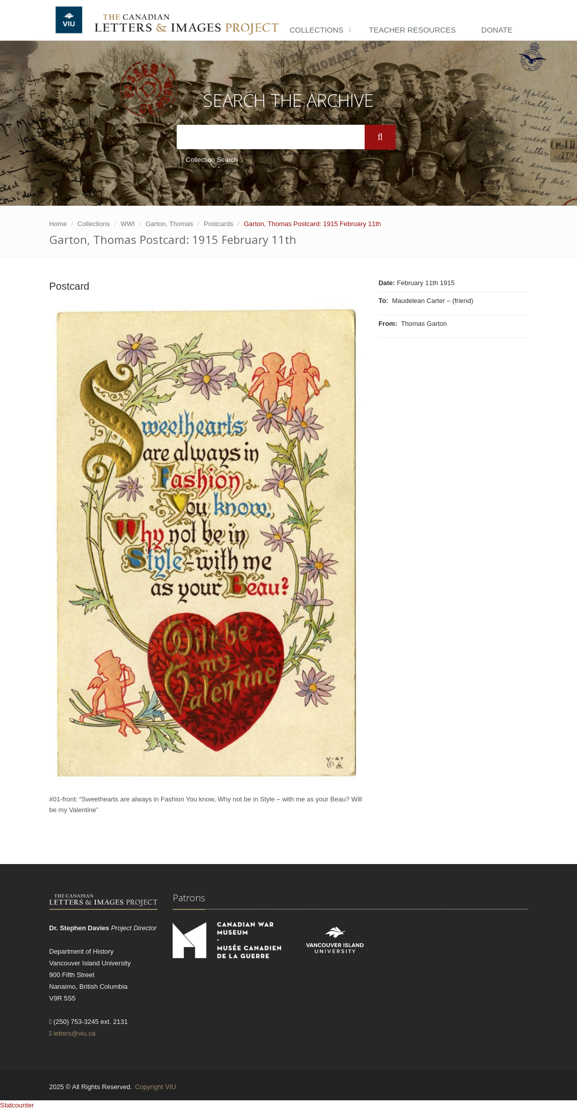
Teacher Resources (412, 29)
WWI (128, 224)
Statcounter (17, 1105)
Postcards (218, 224)
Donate (496, 29)
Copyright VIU (155, 1087)
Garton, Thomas (170, 224)
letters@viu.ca (74, 1033)
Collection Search (210, 159)
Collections (316, 29)
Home (58, 224)
